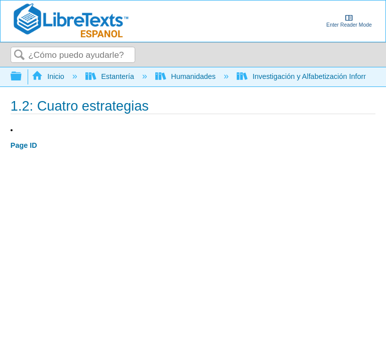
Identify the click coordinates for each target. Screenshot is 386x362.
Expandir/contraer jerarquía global (23, 76)
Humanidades (186, 76)
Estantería (110, 76)
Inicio (49, 76)
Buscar (20, 55)
